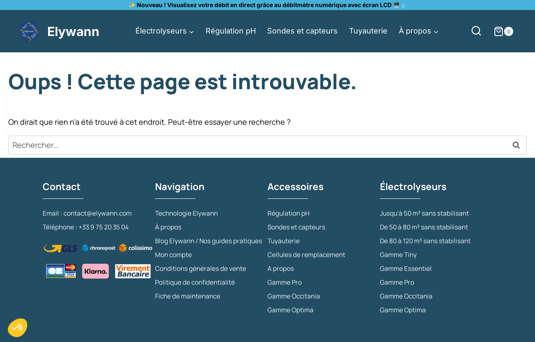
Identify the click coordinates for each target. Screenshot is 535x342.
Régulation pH (231, 30)
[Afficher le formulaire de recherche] (480, 31)
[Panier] (510, 31)
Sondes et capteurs (302, 30)
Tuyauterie (368, 30)
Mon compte (287, 73)
